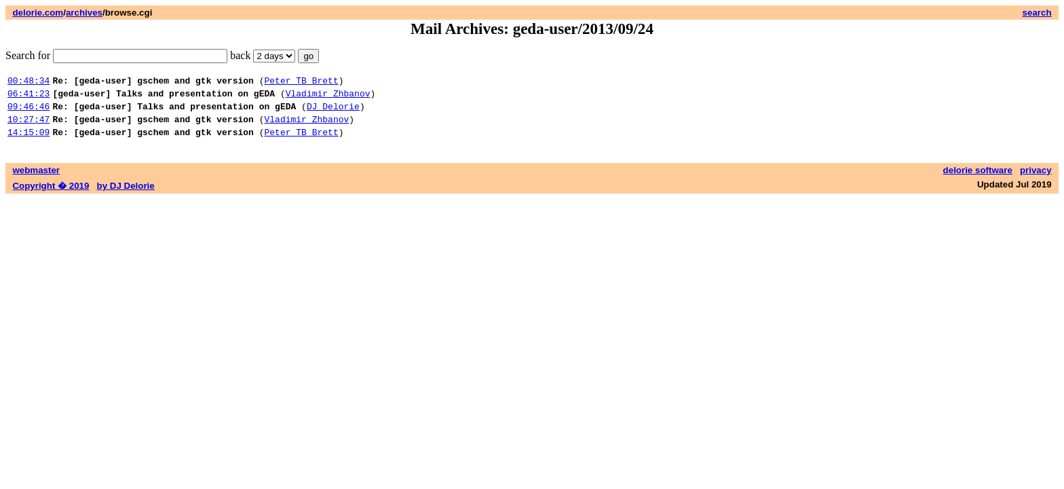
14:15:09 (28, 142)
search (1037, 12)
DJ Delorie (333, 112)
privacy (1036, 180)
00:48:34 (28, 82)
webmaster (36, 180)
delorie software (977, 180)
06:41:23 (28, 97)
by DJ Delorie (126, 196)
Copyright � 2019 (50, 196)
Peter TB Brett (301, 82)
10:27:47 (28, 127)
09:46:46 (28, 112)
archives (84, 12)
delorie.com (37, 12)
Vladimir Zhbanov (328, 97)
